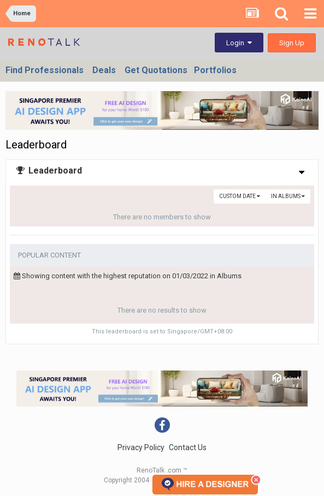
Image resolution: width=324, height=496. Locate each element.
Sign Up (291, 43)
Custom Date (239, 196)
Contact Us (188, 447)
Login (239, 43)
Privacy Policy (140, 447)
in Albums (288, 196)
